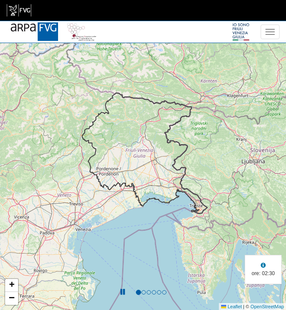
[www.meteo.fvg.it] (34, 26)
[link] (18, 10)
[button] (11, 285)
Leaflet (231, 306)
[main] (18, 10)
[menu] (270, 32)
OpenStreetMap (267, 306)
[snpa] (82, 26)
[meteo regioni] (2, 32)
